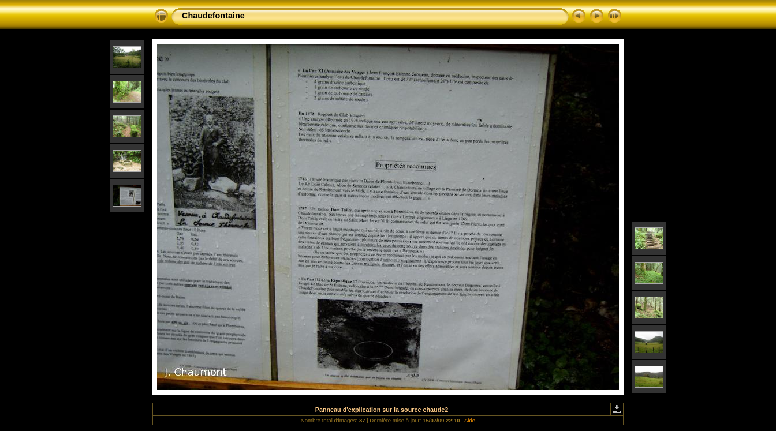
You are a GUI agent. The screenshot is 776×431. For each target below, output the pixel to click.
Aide (469, 420)
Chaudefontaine (213, 15)
